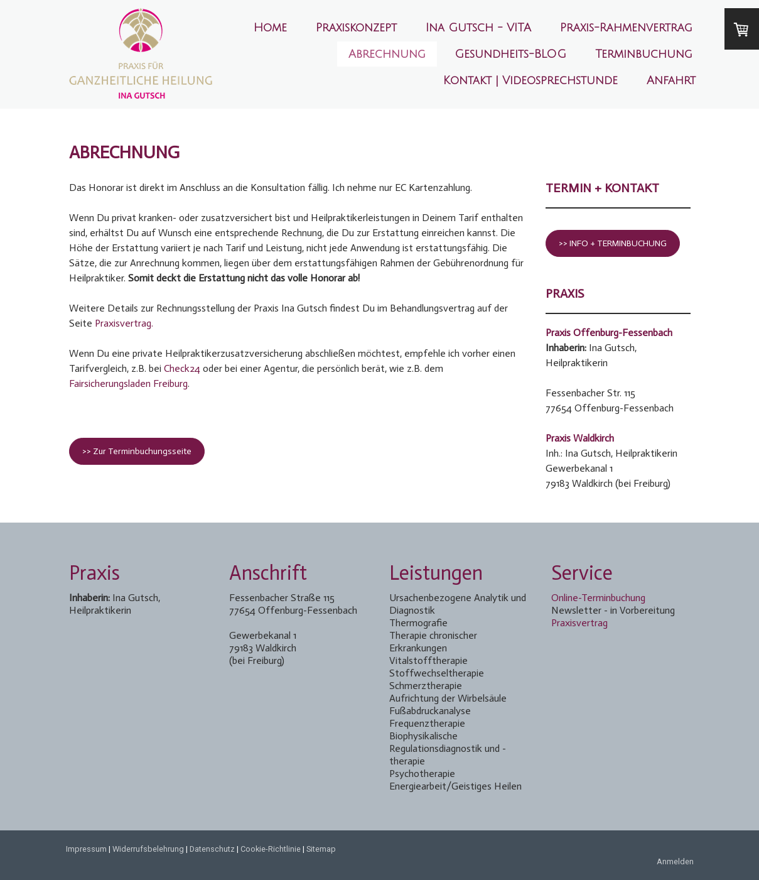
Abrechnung (387, 54)
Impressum (86, 849)
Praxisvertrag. (124, 323)
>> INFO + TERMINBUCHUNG (613, 243)
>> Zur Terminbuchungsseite (136, 451)
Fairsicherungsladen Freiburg (128, 383)
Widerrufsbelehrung (148, 849)
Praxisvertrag (579, 623)
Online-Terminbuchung (598, 598)
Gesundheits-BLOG (510, 54)
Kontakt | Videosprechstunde (530, 80)
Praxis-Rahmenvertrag (626, 27)
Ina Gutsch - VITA (478, 27)
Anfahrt (671, 80)
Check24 (182, 368)
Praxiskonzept (356, 27)
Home (270, 27)
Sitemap (321, 849)
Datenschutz (212, 849)
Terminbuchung (643, 54)
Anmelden (675, 861)
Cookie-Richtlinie (270, 849)
